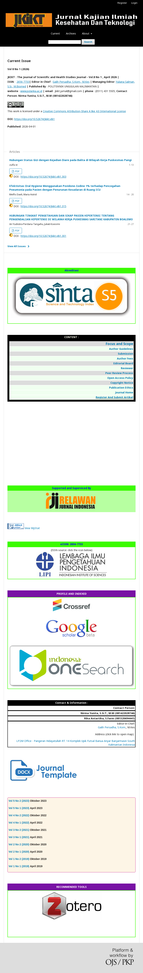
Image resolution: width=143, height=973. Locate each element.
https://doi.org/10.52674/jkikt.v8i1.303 (43, 176)
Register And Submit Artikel (114, 397)
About (86, 33)
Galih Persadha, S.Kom (111, 727)
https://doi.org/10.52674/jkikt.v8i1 (34, 119)
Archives (71, 33)
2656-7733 (23, 81)
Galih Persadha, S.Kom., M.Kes (71, 81)
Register (122, 2)
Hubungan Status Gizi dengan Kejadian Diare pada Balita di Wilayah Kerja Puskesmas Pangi (70, 160)
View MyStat (32, 528)
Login (134, 2)
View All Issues (16, 246)
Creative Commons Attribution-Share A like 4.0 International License (84, 111)
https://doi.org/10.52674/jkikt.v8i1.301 (43, 236)
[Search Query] (64, 42)
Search (88, 41)
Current (55, 33)
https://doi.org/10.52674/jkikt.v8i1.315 (43, 206)
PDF (17, 171)
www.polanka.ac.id (31, 91)
